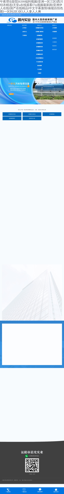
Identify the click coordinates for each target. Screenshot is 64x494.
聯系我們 (54, 49)
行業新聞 (54, 31)
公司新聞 (54, 27)
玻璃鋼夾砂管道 (39, 27)
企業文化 (24, 31)
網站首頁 (9, 25)
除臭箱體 (39, 65)
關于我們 (24, 25)
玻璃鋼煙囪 (39, 35)
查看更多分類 (32, 118)
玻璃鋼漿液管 (39, 46)
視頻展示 (54, 45)
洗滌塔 (39, 73)
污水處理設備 (39, 61)
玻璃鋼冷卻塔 (39, 50)
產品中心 (39, 25)
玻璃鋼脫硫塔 (39, 54)
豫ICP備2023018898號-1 (27, 480)
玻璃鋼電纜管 (39, 39)
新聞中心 (54, 25)
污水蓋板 (39, 69)
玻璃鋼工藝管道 (39, 31)
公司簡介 (24, 27)
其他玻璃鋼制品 (39, 58)
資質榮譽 (54, 38)
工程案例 (24, 35)
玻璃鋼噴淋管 (39, 43)
